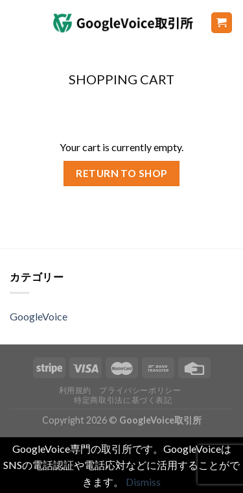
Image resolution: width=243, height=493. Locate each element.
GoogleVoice (38, 316)
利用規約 (75, 390)
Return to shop (121, 173)
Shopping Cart (121, 79)
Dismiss (143, 481)
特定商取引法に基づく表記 (123, 400)
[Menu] (17, 22)
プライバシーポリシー (140, 390)
